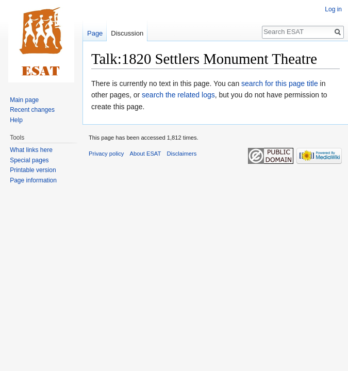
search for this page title (279, 83)
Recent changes (32, 109)
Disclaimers (182, 153)
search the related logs (178, 95)
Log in (333, 9)
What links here (31, 150)
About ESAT (145, 153)
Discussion (127, 33)
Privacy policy (106, 153)
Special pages (29, 160)
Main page (24, 100)
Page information (33, 180)
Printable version (33, 170)
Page (95, 33)
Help (16, 120)
